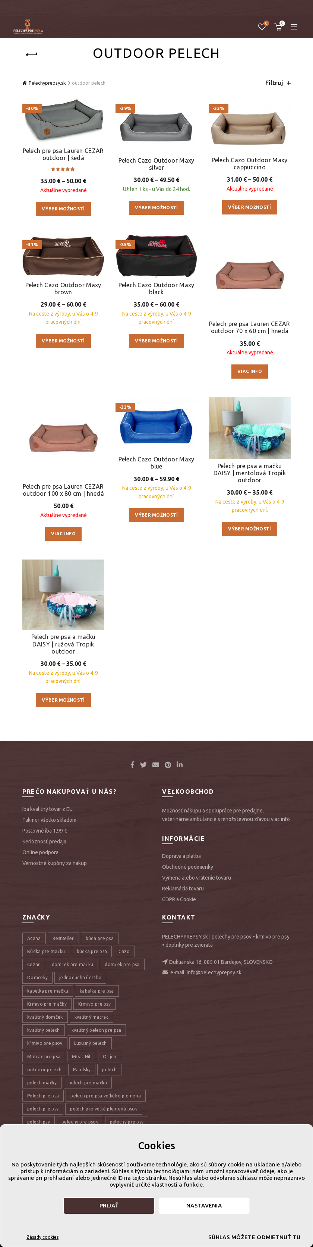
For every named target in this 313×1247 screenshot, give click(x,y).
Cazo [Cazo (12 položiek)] (124, 951)
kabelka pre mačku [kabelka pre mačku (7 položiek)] (47, 990)
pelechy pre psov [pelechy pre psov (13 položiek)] (79, 1121)
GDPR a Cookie (179, 899)
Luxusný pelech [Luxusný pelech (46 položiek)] (90, 1043)
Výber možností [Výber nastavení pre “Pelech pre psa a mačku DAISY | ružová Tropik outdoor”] (63, 700)
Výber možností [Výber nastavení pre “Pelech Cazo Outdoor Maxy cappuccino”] (249, 207)
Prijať (109, 1205)
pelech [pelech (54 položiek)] (109, 1069)
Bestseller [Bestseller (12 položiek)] (63, 938)
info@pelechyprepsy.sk (214, 972)
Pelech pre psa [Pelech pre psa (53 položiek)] (43, 1095)
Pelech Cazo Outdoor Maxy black (156, 288)
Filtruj (274, 82)
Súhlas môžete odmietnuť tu (241, 1237)
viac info (280, 819)
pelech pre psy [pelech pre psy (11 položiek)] (43, 1108)
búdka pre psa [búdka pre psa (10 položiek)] (92, 951)
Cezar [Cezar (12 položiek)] (33, 964)
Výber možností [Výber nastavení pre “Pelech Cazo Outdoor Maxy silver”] (156, 207)
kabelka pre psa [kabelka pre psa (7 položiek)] (97, 990)
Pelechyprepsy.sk (47, 82)
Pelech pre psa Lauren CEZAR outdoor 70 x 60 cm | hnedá (249, 327)
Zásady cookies (42, 1237)
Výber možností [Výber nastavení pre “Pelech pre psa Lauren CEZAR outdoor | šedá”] (63, 208)
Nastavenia (204, 1205)
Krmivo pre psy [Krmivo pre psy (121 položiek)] (94, 1004)
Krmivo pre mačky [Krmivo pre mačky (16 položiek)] (47, 1004)
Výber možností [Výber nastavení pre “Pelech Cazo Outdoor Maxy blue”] (156, 515)
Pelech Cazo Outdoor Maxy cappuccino (249, 163)
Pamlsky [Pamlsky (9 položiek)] (82, 1069)
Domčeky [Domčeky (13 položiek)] (37, 977)
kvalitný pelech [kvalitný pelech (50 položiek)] (43, 1030)
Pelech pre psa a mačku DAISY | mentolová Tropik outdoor (250, 473)
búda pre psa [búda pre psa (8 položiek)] (100, 938)
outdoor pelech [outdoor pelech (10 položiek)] (44, 1069)
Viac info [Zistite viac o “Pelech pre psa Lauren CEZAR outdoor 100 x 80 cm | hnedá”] (63, 533)
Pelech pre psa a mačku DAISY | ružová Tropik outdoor (63, 643)
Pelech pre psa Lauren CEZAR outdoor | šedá (63, 154)
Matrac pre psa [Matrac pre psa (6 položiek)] (43, 1056)
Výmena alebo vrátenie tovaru (196, 878)
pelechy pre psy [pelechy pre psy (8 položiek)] (127, 1121)
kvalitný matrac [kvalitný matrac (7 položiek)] (92, 1017)
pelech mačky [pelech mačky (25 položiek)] (42, 1082)
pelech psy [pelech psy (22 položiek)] (38, 1121)
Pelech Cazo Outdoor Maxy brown (63, 288)
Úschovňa (266, 23)
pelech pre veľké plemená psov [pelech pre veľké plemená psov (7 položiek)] (103, 1108)
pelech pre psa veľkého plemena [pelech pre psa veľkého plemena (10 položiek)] (105, 1095)
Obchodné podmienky (187, 867)
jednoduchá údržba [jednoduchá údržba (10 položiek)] (80, 977)
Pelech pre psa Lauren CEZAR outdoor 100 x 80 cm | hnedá (63, 490)
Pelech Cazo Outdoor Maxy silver (156, 164)
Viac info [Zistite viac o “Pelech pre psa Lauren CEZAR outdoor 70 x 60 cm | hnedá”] (249, 371)
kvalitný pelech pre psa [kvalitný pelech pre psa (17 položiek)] (96, 1030)
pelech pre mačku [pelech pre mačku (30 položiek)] (88, 1082)
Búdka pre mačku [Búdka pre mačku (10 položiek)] (46, 951)
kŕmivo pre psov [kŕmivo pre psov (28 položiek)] (45, 1043)
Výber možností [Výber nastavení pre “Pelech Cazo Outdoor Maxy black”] (156, 340)
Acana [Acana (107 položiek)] (34, 938)
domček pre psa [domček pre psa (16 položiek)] (122, 964)
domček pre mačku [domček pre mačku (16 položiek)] (73, 964)
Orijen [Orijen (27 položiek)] (110, 1056)
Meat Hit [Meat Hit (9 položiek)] (81, 1056)
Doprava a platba (181, 856)
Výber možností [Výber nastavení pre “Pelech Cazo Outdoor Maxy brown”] (63, 340)
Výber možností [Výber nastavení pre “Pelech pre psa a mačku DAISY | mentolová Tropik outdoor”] (249, 528)
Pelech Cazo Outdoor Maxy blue (156, 463)
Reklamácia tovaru (183, 889)
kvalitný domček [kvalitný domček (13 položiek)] (45, 1017)
